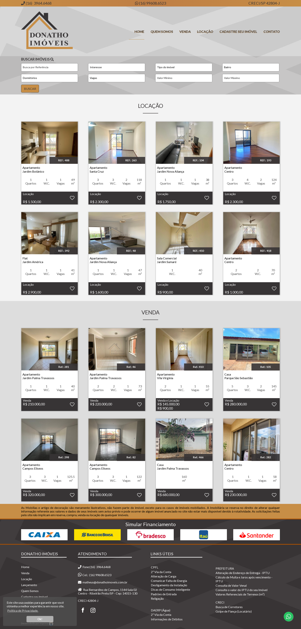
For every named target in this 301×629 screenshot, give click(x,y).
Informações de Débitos (167, 619)
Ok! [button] (39, 619)
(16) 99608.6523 (152, 3)
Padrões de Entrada (164, 594)
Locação (205, 32)
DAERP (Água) (160, 610)
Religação (157, 598)
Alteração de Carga (163, 576)
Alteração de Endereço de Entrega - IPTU (243, 573)
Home (139, 32)
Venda (185, 32)
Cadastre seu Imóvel (238, 32)
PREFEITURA (225, 568)
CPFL (154, 567)
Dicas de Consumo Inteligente (170, 589)
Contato (272, 32)
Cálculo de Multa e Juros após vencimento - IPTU (244, 579)
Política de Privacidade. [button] (22, 610)
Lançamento (29, 585)
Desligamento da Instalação (169, 585)
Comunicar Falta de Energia (169, 580)
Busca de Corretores (229, 607)
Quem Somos (162, 32)
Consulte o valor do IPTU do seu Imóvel (241, 590)
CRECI (220, 602)
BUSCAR (30, 88)
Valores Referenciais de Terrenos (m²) (240, 594)
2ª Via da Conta (161, 572)
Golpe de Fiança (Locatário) (234, 611)
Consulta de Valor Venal (231, 585)
